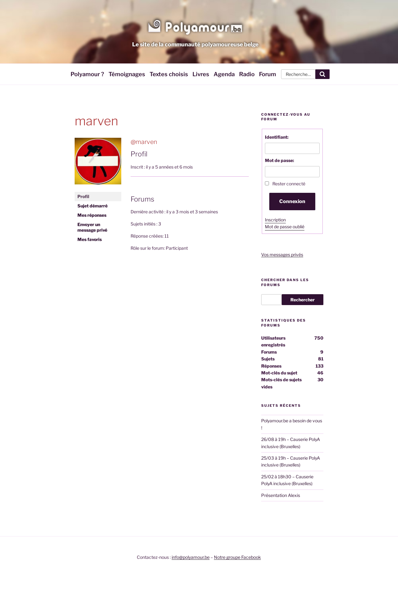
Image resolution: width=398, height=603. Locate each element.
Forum (267, 74)
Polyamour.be (195, 26)
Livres (200, 74)
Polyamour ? (87, 74)
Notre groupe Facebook (237, 557)
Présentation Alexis (280, 495)
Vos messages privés (282, 254)
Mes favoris (89, 239)
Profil (83, 196)
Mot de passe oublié (284, 226)
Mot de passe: (279, 160)
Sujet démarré (92, 205)
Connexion (292, 201)
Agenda (224, 74)
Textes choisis (169, 74)
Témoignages (127, 74)
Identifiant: (277, 137)
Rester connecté (288, 183)
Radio (247, 74)
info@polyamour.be (191, 557)
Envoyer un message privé (92, 227)
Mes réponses (91, 215)
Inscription (275, 219)
